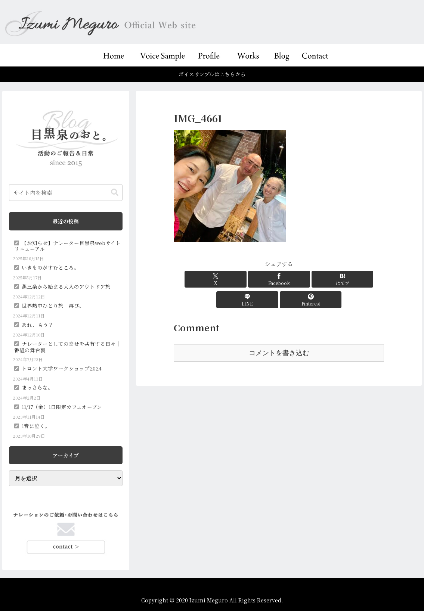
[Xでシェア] (208, 279)
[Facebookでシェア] (243, 279)
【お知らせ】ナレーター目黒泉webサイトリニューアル (67, 245)
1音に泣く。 (36, 425)
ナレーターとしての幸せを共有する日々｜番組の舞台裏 (67, 346)
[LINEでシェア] (314, 279)
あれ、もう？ (37, 324)
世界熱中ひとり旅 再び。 (53, 305)
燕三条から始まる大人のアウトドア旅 (66, 286)
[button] (114, 192)
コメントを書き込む (279, 332)
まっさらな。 (37, 387)
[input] (66, 192)
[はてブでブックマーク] (279, 279)
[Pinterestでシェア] (349, 279)
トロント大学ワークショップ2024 (62, 368)
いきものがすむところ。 (50, 267)
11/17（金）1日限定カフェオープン (62, 406)
